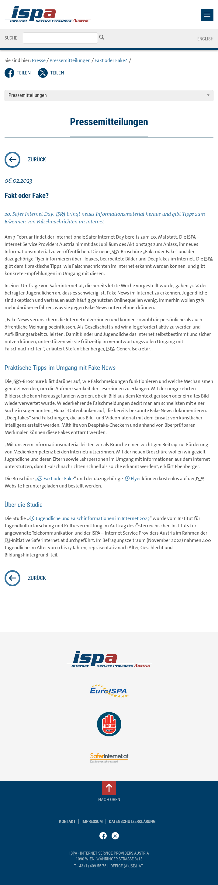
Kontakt (67, 821)
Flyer (136, 478)
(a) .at (126, 866)
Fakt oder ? (111, 60)
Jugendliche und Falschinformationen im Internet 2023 (93, 518)
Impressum (92, 821)
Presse (39, 60)
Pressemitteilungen (70, 60)
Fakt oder (58, 478)
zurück (37, 160)
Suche (11, 38)
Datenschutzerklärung (132, 821)
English (205, 39)
